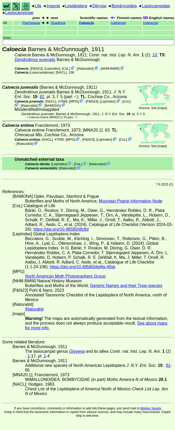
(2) (119, 55)
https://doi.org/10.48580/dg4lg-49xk (82, 267)
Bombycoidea (124, 6)
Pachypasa (31, 23)
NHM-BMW (110, 68)
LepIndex (52, 68)
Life (38, 6)
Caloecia (86, 23)
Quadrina (58, 23)
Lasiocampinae (19, 12)
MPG (74, 101)
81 (168, 365)
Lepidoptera (76, 6)
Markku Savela (150, 408)
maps (162, 108)
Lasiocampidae (156, 6)
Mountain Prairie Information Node (130, 201)
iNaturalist (85, 68)
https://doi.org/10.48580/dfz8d (61, 229)
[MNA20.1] (56, 117)
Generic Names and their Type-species (126, 285)
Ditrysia (99, 6)
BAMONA (52, 105)
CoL (66, 68)
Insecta (53, 6)
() (118, 23)
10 (154, 55)
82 (42, 96)
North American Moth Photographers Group (65, 276)
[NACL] (61, 72)
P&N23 (36, 68)
